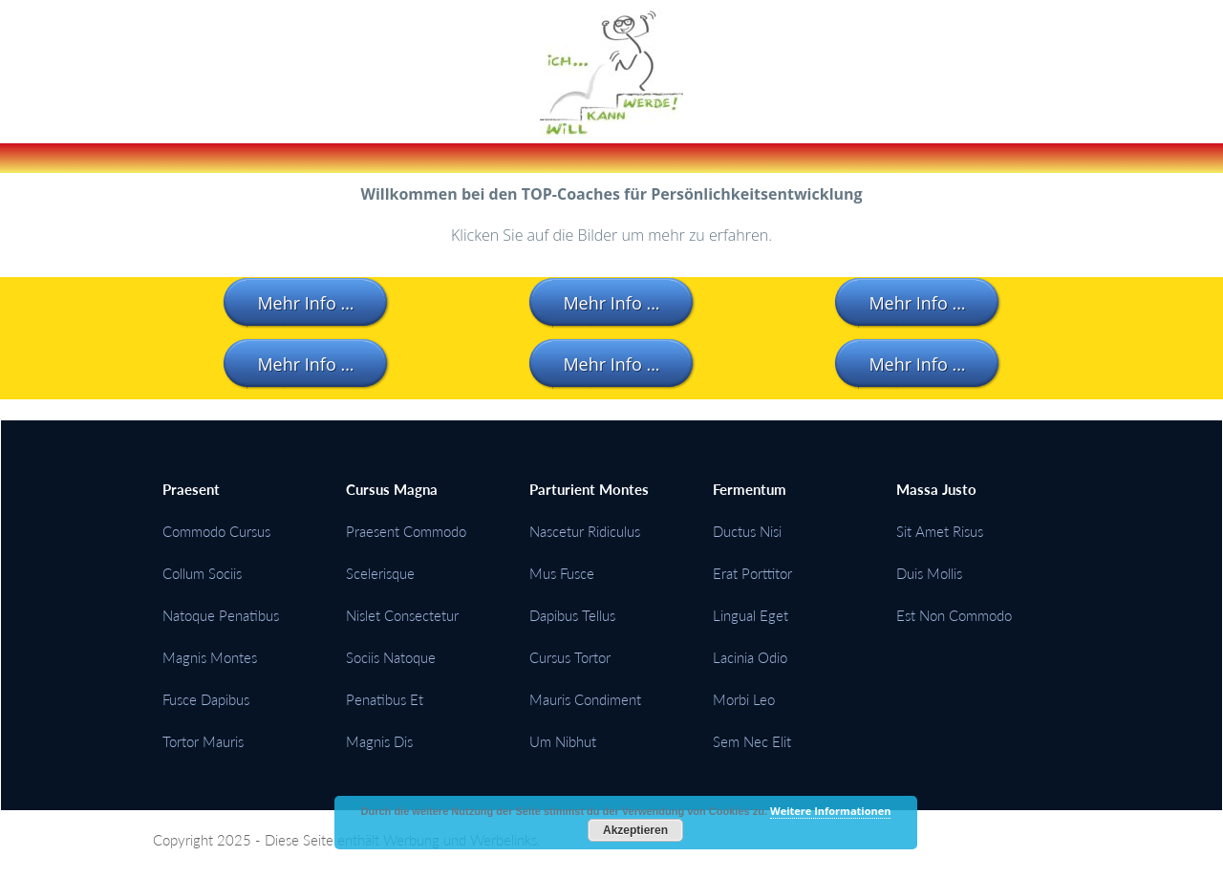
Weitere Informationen (830, 810)
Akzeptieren (635, 830)
